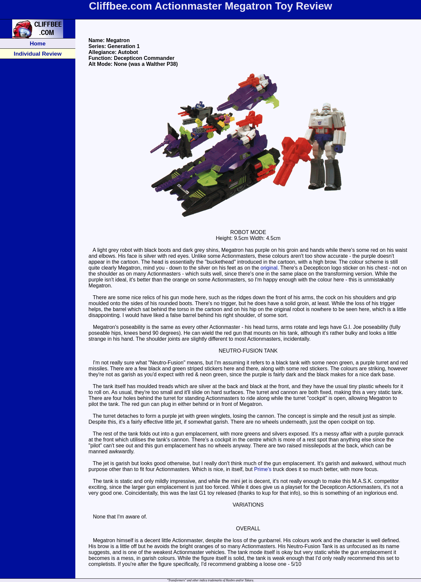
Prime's (262, 469)
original (269, 268)
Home (37, 43)
